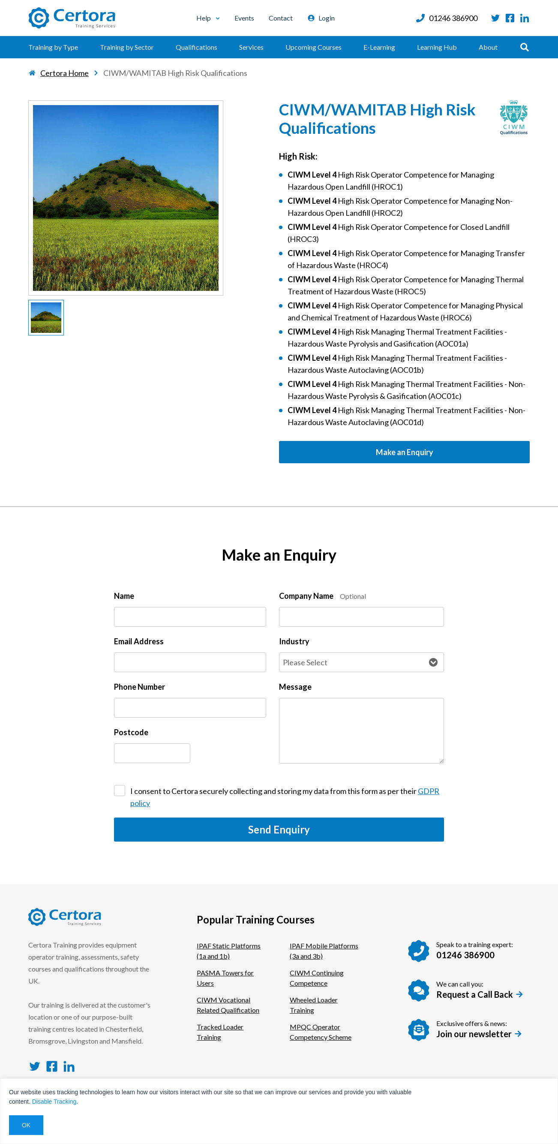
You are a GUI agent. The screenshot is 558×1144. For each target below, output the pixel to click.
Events (244, 18)
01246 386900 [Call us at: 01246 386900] (446, 18)
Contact (281, 18)
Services (251, 47)
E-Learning (379, 47)
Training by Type (53, 47)
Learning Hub (437, 47)
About (488, 47)
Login (321, 18)
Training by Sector (127, 47)
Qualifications (196, 47)
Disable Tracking (54, 1101)
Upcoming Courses (313, 47)
